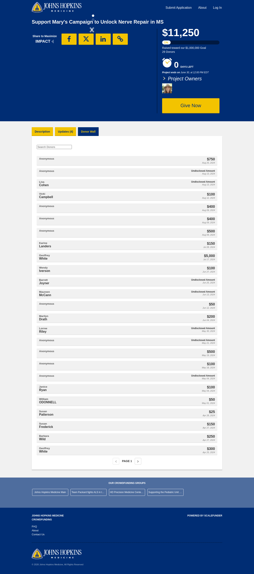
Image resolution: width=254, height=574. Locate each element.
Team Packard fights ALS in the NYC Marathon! (89, 492)
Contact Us (38, 534)
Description (42, 131)
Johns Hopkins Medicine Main (50, 492)
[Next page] (138, 461)
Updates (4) (65, 131)
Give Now (190, 105)
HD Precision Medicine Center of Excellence (127, 492)
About (202, 7)
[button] (41, 62)
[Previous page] (116, 461)
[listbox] (92, 63)
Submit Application (178, 7)
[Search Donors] (54, 147)
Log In (217, 7)
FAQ (34, 526)
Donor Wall (88, 131)
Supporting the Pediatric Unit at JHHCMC (166, 492)
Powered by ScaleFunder (204, 515)
